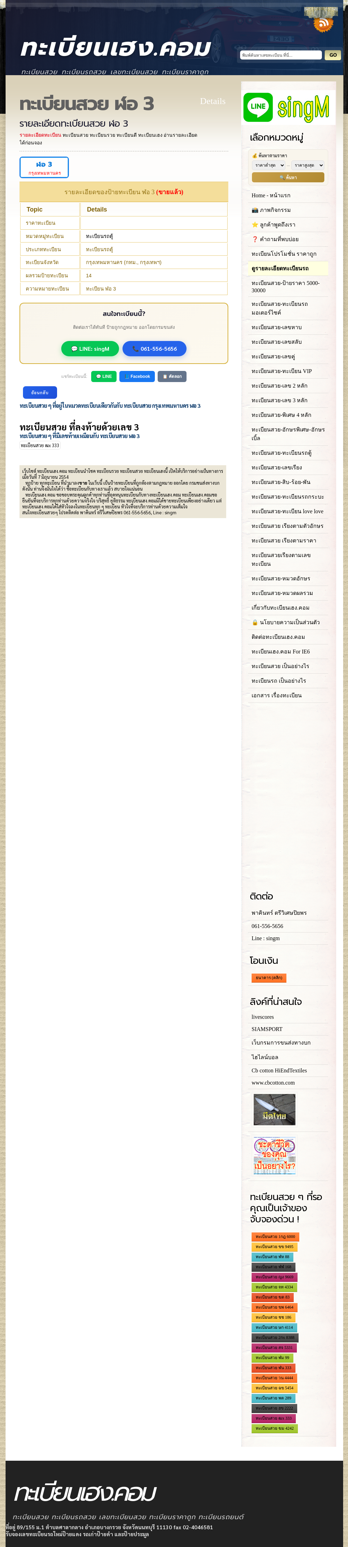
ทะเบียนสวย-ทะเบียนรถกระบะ (288, 497)
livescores (263, 1017)
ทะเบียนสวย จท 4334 (274, 1287)
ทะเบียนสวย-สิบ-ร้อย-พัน (281, 482)
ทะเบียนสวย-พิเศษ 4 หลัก (281, 415)
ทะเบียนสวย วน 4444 (274, 1377)
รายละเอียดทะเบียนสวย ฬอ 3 (73, 123)
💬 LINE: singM (90, 348)
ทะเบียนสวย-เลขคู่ (273, 356)
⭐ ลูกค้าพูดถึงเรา (273, 225)
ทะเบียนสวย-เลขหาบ (277, 327)
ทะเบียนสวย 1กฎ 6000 (275, 1236)
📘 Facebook (137, 376)
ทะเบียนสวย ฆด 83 (273, 1297)
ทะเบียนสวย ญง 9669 (274, 1277)
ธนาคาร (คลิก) (269, 977)
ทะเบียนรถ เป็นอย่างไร (279, 681)
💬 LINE (104, 376)
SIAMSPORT (267, 1029)
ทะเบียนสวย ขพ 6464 (274, 1307)
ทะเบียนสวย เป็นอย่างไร (280, 666)
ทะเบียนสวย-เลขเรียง (277, 467)
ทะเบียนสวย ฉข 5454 (274, 1388)
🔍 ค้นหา (288, 177)
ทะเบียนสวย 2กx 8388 (275, 1337)
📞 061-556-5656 (154, 348)
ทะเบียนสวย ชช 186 (273, 1317)
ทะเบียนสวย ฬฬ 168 (273, 1266)
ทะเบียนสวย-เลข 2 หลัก (280, 386)
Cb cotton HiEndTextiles (279, 1070)
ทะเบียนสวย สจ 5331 (274, 1347)
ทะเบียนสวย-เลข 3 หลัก (280, 400)
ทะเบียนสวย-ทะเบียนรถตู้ (281, 453)
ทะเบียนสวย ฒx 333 (40, 445)
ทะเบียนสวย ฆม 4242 (275, 1428)
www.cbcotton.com (273, 1083)
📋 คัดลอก (172, 376)
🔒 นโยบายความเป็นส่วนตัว (286, 622)
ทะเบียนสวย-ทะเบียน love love (287, 511)
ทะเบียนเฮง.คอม (114, 47)
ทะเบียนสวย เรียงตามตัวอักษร (288, 526)
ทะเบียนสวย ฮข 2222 (274, 1408)
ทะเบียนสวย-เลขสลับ (277, 342)
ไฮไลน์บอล (265, 1057)
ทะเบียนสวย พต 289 (273, 1398)
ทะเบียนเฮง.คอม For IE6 (281, 651)
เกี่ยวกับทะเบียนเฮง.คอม (281, 608)
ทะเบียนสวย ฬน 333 (273, 1367)
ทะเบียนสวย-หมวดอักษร (281, 578)
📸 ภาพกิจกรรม (271, 210)
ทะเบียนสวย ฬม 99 (272, 1357)
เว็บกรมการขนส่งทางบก (281, 1043)
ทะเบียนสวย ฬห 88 (272, 1256)
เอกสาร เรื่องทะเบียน (277, 695)
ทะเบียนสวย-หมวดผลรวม (282, 593)
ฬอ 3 (44, 164)
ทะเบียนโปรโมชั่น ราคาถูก (284, 254)
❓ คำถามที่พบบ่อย (275, 239)
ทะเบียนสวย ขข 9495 (274, 1246)
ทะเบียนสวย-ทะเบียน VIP (282, 371)
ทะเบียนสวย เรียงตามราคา (284, 541)
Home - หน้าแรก (271, 195)
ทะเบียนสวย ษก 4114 (274, 1327)
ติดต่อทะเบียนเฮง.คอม (278, 637)
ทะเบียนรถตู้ (99, 236)
